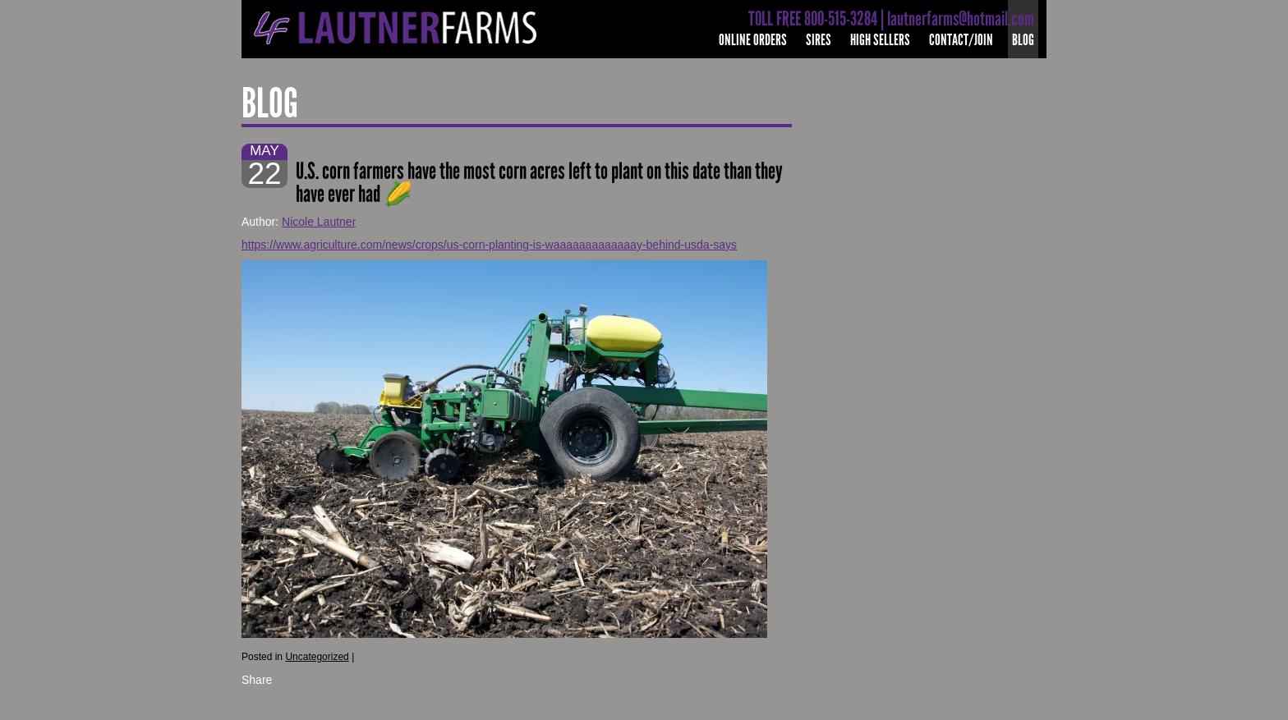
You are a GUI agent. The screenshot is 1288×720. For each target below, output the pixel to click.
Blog (1023, 39)
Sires (818, 39)
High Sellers (880, 39)
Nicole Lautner (319, 221)
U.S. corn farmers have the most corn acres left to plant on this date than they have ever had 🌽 (539, 183)
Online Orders (753, 39)
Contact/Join (961, 39)
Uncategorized (316, 657)
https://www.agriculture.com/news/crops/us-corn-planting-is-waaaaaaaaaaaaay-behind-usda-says (489, 244)
